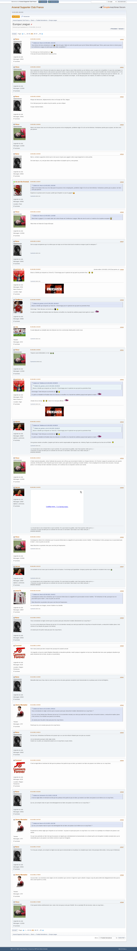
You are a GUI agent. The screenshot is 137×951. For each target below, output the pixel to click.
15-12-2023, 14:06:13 (35, 732)
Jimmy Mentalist (21, 705)
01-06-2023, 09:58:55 (35, 299)
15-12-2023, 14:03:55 (35, 704)
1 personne (33, 196)
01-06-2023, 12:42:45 (35, 379)
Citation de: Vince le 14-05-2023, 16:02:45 (44, 43)
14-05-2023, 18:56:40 (35, 67)
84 (29, 34)
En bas (14, 34)
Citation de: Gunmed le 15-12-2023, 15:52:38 (45, 795)
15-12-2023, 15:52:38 (35, 760)
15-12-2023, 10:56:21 (35, 617)
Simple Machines (24, 949)
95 (40, 34)
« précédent (113, 28)
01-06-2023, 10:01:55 (35, 326)
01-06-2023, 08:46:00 (35, 269)
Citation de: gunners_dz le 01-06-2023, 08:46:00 (46, 303)
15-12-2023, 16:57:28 (35, 819)
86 (34, 34)
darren (17, 421)
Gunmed (18, 645)
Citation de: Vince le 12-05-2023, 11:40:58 (44, 215)
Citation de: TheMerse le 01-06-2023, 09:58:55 (45, 383)
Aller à (96, 938)
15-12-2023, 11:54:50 (35, 677)
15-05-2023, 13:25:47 (35, 181)
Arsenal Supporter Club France (28, 7)
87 (36, 34)
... (26, 34)
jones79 (18, 591)
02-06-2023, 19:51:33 (35, 566)
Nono (17, 39)
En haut (14, 930)
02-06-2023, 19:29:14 (35, 458)
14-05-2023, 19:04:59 (35, 153)
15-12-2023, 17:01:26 (35, 846)
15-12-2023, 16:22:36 (35, 791)
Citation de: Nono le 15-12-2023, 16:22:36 (44, 823)
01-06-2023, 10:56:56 (35, 349)
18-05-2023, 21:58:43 (35, 241)
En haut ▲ (124, 949)
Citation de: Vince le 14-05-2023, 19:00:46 (44, 185)
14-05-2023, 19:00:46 (35, 124)
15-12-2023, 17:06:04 (35, 874)
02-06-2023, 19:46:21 (35, 536)
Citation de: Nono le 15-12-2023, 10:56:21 (44, 708)
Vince (17, 67)
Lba (16, 327)
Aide (120, 949)
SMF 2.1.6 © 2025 (15, 949)
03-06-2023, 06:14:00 (35, 590)
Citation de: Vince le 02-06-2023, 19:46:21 (44, 594)
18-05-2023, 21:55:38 (35, 211)
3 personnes (33, 361)
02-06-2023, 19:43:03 (35, 487)
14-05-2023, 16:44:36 (35, 39)
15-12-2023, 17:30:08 (35, 902)
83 (27, 34)
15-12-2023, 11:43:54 (35, 645)
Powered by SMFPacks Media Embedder (38, 949)
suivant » (121, 28)
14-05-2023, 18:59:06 (35, 96)
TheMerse (18, 300)
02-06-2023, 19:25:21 (35, 421)
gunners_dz (19, 269)
